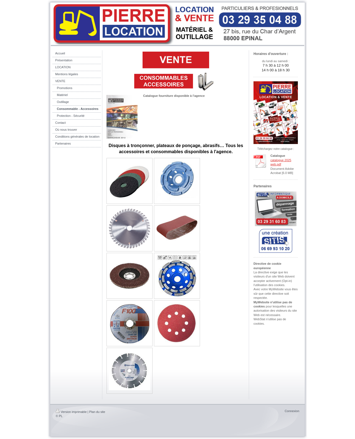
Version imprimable (71, 411)
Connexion (292, 411)
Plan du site (97, 411)
